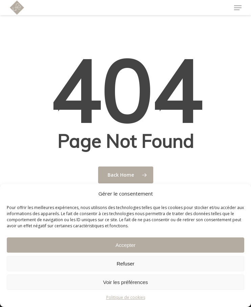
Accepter (125, 245)
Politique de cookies (125, 297)
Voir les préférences (125, 282)
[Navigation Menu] (238, 7)
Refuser (126, 263)
